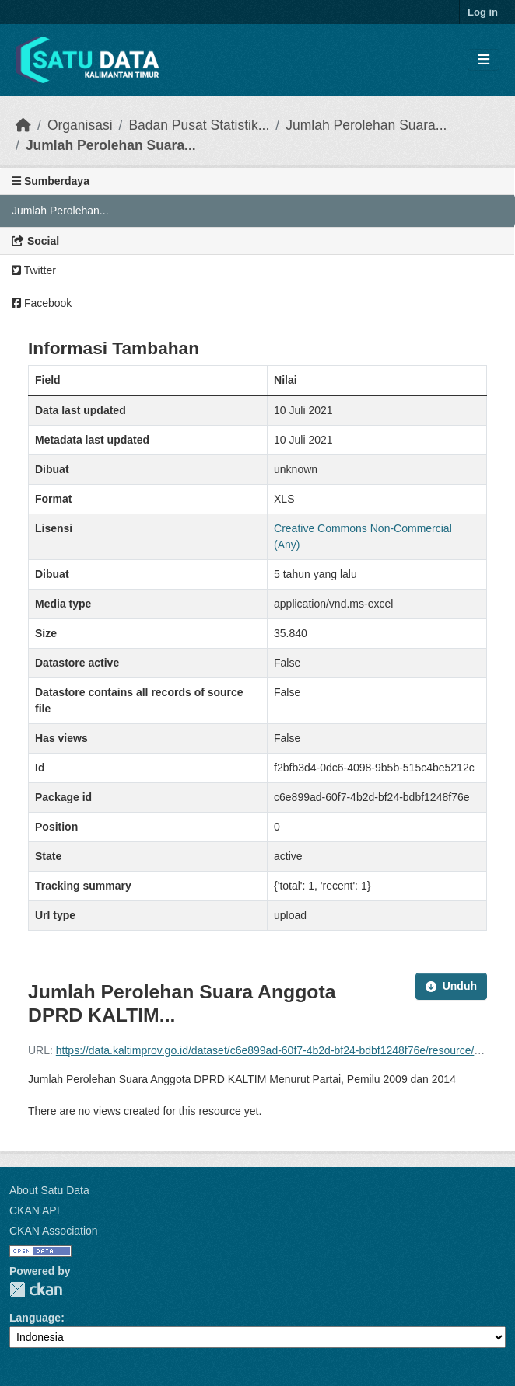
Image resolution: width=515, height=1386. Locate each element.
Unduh (451, 986)
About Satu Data (49, 1190)
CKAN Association (53, 1230)
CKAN (35, 1289)
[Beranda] (23, 125)
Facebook (42, 303)
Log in (483, 12)
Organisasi (80, 125)
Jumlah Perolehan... (60, 210)
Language (35, 1317)
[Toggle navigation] (483, 60)
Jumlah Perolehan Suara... (366, 125)
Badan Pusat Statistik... (198, 125)
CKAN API (34, 1210)
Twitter (34, 270)
